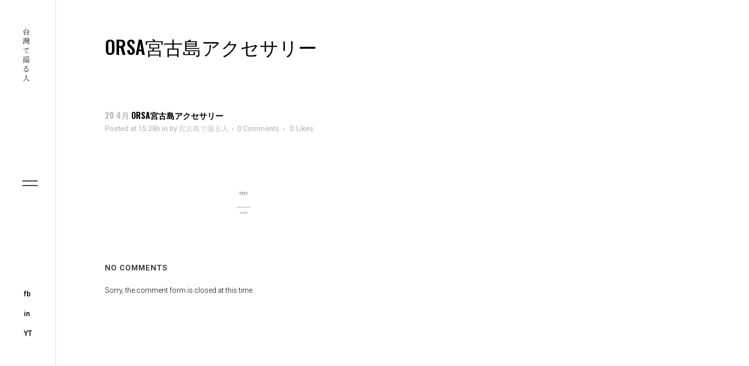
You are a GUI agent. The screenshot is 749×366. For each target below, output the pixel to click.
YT (28, 333)
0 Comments (258, 129)
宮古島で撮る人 (203, 129)
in (27, 314)
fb (27, 294)
